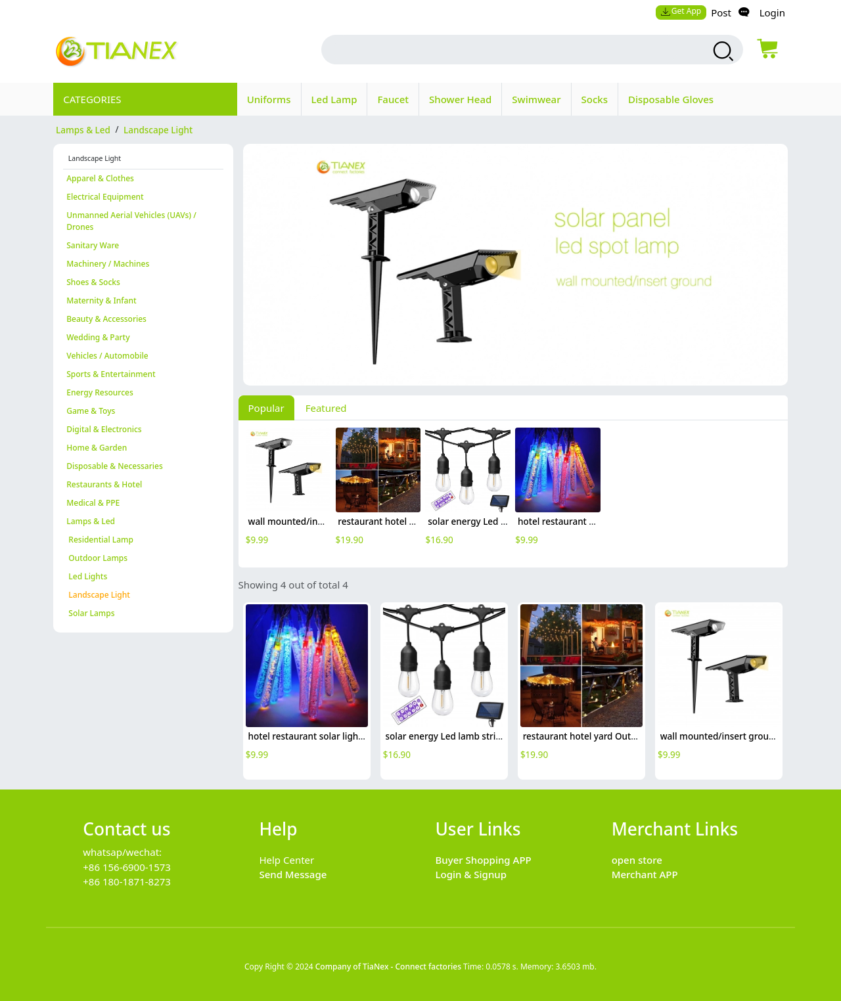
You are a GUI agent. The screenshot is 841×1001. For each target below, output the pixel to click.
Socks (594, 99)
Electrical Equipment (104, 196)
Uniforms (269, 99)
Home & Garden (96, 447)
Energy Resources (99, 392)
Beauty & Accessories (106, 318)
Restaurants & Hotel (104, 484)
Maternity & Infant (101, 300)
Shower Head (460, 99)
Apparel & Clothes (100, 178)
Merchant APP (645, 874)
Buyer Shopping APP (484, 859)
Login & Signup (471, 874)
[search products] (722, 51)
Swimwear (536, 99)
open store (637, 859)
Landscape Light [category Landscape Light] (158, 129)
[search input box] (506, 49)
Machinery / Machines (107, 263)
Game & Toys (90, 410)
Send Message (293, 874)
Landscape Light (98, 594)
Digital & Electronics (103, 429)
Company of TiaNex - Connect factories (388, 966)
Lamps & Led (90, 521)
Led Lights (86, 576)
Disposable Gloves (671, 99)
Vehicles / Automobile (107, 355)
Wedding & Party (97, 337)
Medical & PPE (93, 502)
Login (772, 12)
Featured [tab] (326, 407)
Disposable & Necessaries (114, 466)
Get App (680, 10)
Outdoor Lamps (96, 558)
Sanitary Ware (92, 245)
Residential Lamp (99, 539)
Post (721, 12)
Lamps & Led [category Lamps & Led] (83, 129)
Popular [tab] (266, 407)
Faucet (393, 99)
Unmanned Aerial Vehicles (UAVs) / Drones (131, 221)
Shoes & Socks (93, 282)
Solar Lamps (90, 613)
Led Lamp (334, 99)
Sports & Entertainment (110, 374)
